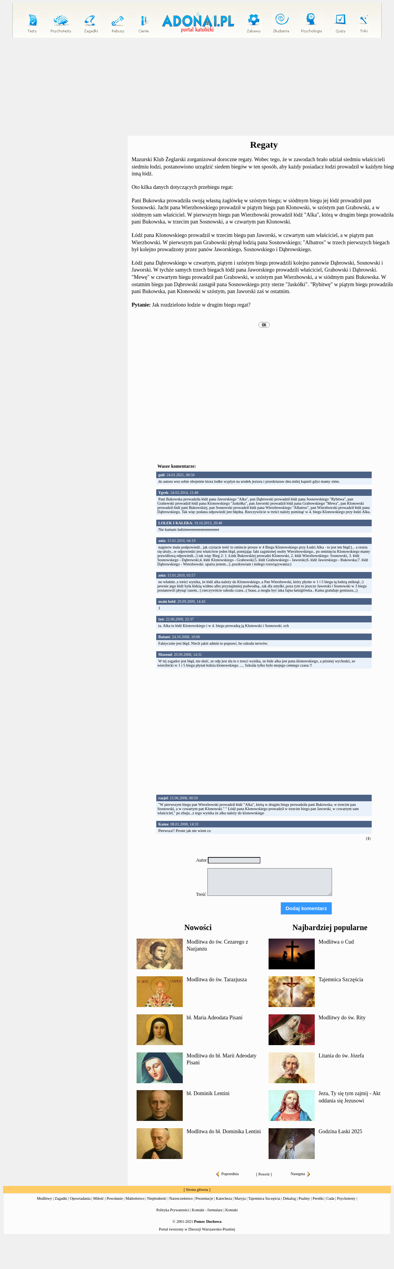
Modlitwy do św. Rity (342, 1018)
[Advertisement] (264, 727)
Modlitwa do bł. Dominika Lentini (224, 1131)
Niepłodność (157, 1198)
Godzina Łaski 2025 (340, 1131)
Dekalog (289, 1198)
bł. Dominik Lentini (208, 1093)
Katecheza (224, 1198)
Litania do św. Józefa (341, 1056)
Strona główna (197, 1189)
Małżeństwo (134, 1198)
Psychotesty (346, 1198)
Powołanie (115, 1198)
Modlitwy (44, 1198)
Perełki (318, 1198)
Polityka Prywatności (172, 1210)
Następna (300, 1174)
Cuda (330, 1198)
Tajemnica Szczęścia (341, 979)
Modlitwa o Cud (336, 942)
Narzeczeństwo (181, 1198)
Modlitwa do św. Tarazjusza (217, 979)
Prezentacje (204, 1198)
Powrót (264, 1174)
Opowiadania (80, 1198)
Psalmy (304, 1198)
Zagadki (61, 1198)
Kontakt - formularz (207, 1210)
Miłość (98, 1198)
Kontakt (231, 1210)
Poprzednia (227, 1174)
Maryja (240, 1198)
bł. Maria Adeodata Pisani (214, 1018)
